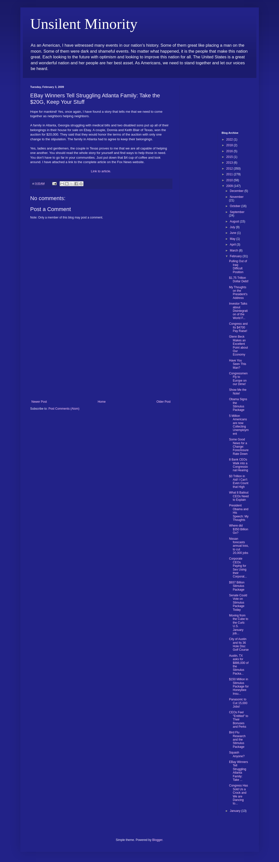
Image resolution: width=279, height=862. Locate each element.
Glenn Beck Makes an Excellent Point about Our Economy (238, 345)
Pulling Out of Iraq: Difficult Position (238, 266)
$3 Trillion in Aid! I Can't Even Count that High (238, 481)
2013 (230, 162)
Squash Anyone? (236, 754)
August (235, 221)
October (235, 206)
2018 (230, 145)
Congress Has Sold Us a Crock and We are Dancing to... (238, 794)
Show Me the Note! (237, 391)
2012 (230, 168)
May (233, 239)
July (233, 227)
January (235, 811)
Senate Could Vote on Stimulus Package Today (238, 602)
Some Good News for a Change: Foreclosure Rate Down (238, 447)
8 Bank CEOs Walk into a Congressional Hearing (238, 465)
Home (102, 401)
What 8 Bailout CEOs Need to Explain (239, 496)
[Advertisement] (101, 363)
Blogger (157, 840)
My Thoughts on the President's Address (238, 293)
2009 (230, 186)
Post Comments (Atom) (64, 408)
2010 (230, 180)
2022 (230, 139)
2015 (230, 157)
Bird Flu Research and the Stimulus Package (237, 740)
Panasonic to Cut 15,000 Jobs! (238, 703)
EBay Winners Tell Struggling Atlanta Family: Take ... (238, 771)
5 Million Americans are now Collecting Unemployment (239, 424)
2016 (230, 151)
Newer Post (39, 401)
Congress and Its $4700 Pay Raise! (238, 327)
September (237, 212)
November (236, 197)
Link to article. (101, 171)
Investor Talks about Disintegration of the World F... (238, 311)
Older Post (164, 401)
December (237, 191)
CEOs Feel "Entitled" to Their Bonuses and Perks (238, 719)
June (233, 233)
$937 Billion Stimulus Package (236, 586)
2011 (230, 174)
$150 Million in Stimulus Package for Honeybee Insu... (239, 686)
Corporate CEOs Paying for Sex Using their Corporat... (238, 567)
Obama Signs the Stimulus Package (238, 404)
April (233, 244)
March (234, 250)
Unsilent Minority (84, 24)
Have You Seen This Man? (237, 364)
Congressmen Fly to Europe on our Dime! (238, 379)
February (236, 256)
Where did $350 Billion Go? (238, 529)
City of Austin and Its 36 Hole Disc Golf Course (239, 644)
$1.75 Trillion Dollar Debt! (238, 279)
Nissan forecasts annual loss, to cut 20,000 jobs (239, 546)
